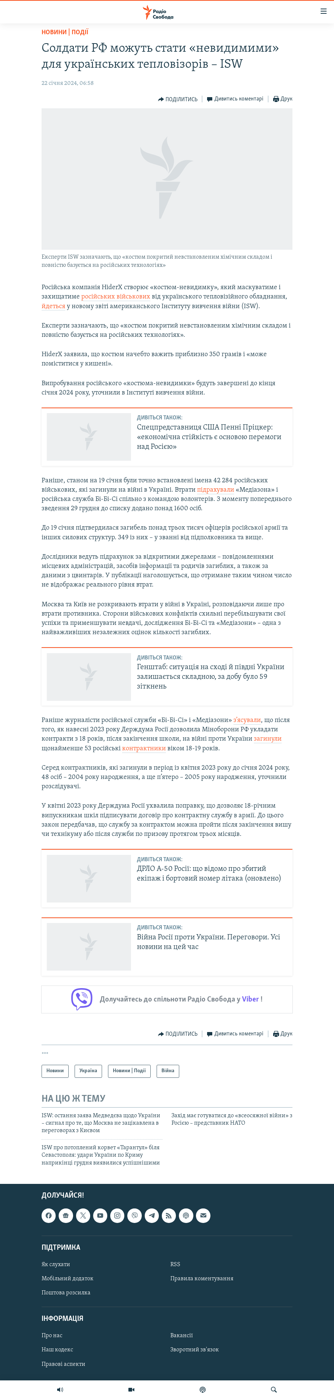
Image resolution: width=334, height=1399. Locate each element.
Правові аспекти (63, 1364)
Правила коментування (201, 1279)
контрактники (144, 748)
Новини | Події (65, 32)
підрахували (215, 490)
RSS (175, 1265)
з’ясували (247, 720)
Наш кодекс (57, 1350)
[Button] (178, 99)
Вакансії (181, 1336)
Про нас (52, 1336)
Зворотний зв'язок (194, 1350)
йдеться (53, 306)
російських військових (115, 296)
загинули (268, 738)
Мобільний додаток (68, 1279)
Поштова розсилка (66, 1293)
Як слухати (56, 1265)
